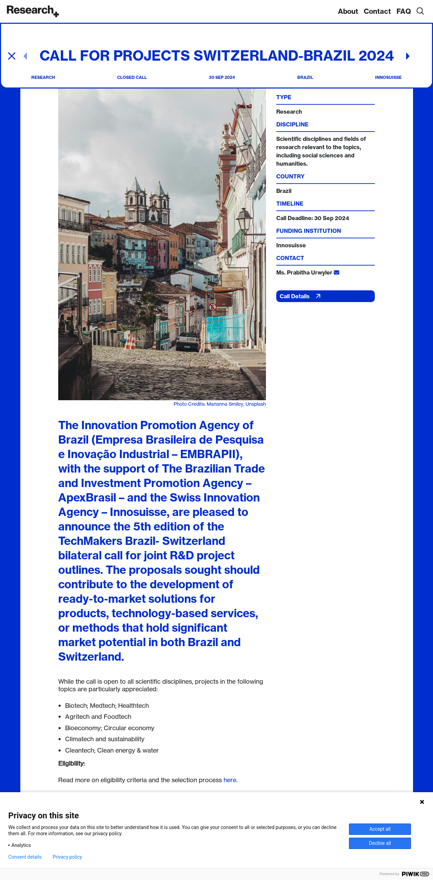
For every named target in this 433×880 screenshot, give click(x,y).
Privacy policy (67, 857)
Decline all (380, 843)
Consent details (25, 857)
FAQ (403, 11)
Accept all (380, 829)
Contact (377, 11)
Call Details (301, 296)
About (348, 11)
